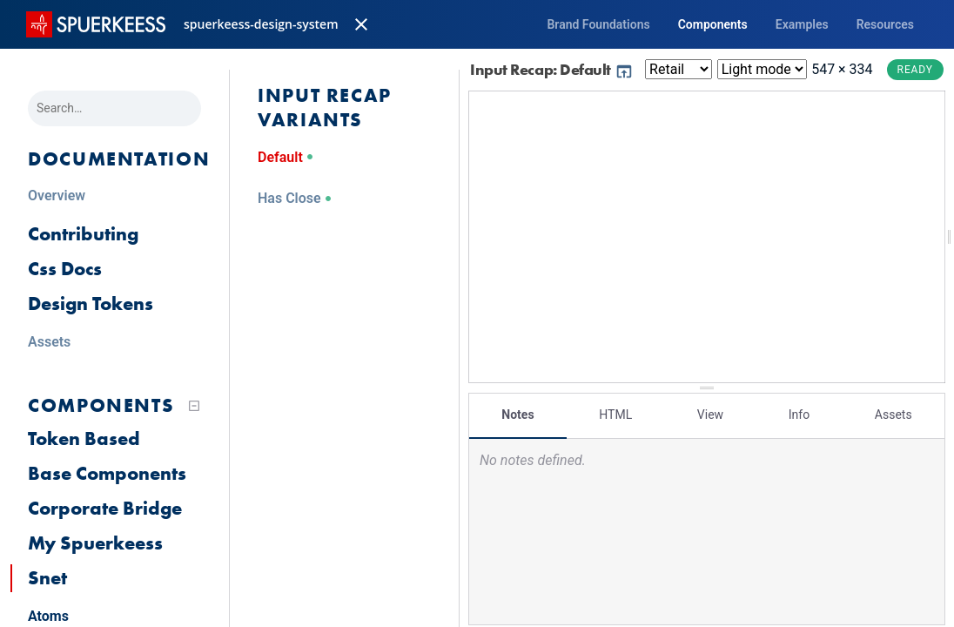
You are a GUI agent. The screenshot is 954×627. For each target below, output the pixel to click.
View (710, 414)
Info (799, 414)
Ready (915, 70)
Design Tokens (90, 303)
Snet (47, 577)
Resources (885, 24)
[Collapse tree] (194, 406)
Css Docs (65, 268)
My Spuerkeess (95, 543)
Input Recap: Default (552, 69)
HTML (615, 414)
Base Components (107, 473)
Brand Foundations (598, 24)
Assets (893, 414)
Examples (802, 24)
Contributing (83, 233)
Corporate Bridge (105, 508)
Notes (517, 414)
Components (713, 24)
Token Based (84, 438)
